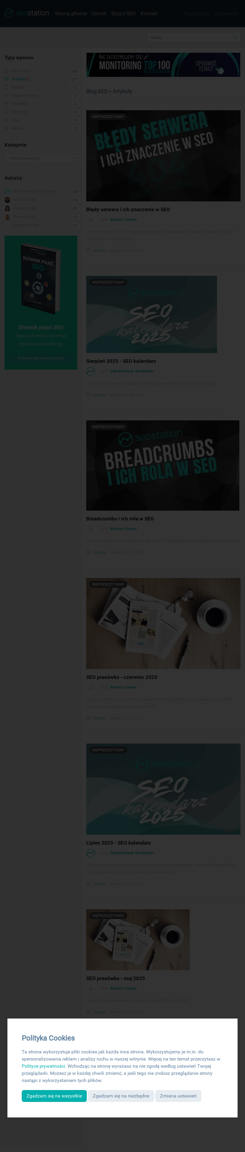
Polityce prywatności (43, 1066)
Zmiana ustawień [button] (178, 1096)
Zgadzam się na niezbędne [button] (121, 1096)
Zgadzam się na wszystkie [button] (54, 1096)
